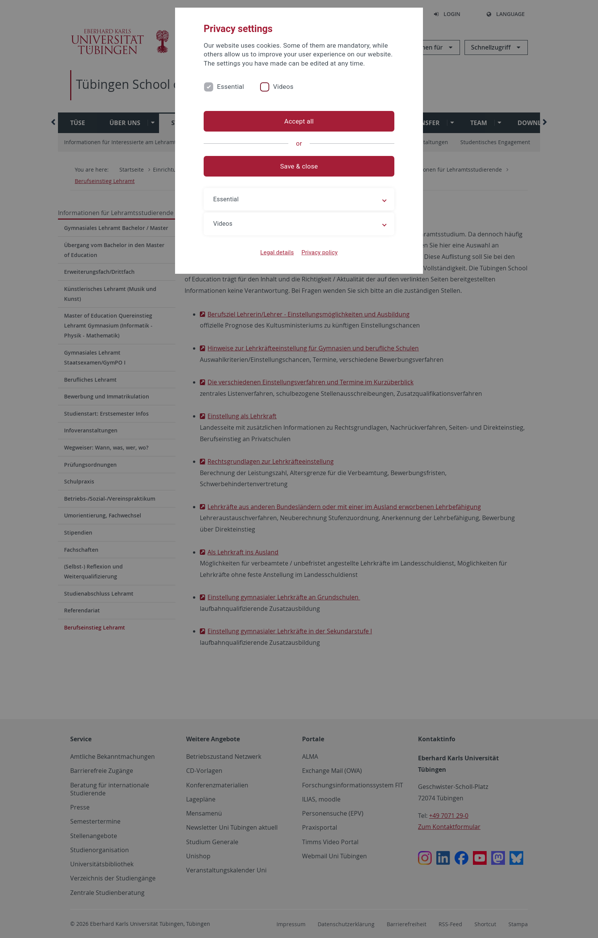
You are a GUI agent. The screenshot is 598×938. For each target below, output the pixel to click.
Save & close (299, 166)
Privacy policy (319, 252)
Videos (283, 86)
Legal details (277, 252)
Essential (230, 86)
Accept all (298, 121)
